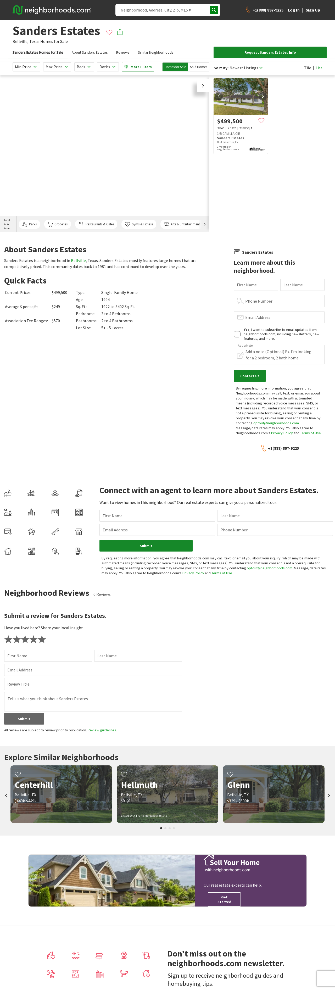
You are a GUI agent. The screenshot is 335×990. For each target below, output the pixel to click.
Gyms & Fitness (139, 224)
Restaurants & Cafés (96, 224)
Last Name (293, 285)
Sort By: (221, 68)
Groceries (58, 224)
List (319, 68)
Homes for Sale (175, 67)
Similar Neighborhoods (156, 52)
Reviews (123, 52)
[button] (203, 85)
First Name (247, 285)
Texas (34, 41)
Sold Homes (198, 67)
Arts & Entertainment (182, 224)
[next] (263, 96)
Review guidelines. (102, 730)
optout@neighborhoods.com (276, 423)
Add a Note (245, 345)
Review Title (18, 684)
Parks (29, 224)
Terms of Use (310, 433)
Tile (307, 68)
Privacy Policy (282, 433)
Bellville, (21, 41)
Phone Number (258, 301)
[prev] (219, 96)
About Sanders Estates (90, 52)
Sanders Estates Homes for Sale (38, 52)
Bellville (78, 260)
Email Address (257, 317)
